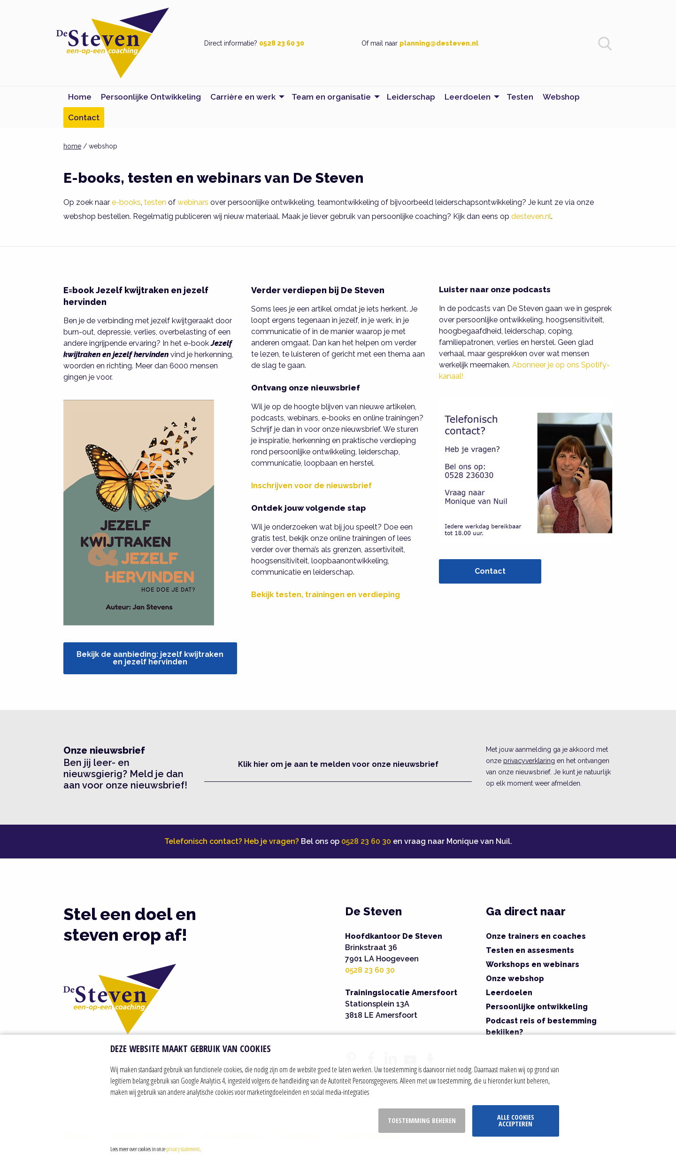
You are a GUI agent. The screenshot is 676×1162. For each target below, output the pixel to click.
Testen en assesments (530, 950)
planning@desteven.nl (438, 43)
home (72, 146)
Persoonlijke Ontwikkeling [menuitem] (151, 96)
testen (155, 202)
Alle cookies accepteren (515, 1120)
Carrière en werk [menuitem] (243, 96)
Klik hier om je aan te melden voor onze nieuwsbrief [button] (338, 764)
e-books (126, 202)
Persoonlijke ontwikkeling (537, 1006)
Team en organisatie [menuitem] (331, 96)
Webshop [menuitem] (561, 96)
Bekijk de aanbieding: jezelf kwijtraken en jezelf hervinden (150, 658)
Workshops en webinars (532, 964)
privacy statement (183, 1149)
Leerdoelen (509, 992)
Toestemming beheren (422, 1120)
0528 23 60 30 (281, 43)
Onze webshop (515, 978)
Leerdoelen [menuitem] (468, 96)
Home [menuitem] (80, 96)
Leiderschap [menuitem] (411, 96)
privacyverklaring (529, 760)
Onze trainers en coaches (536, 936)
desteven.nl (531, 216)
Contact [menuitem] (84, 117)
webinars (192, 202)
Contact (490, 571)
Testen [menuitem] (520, 96)
